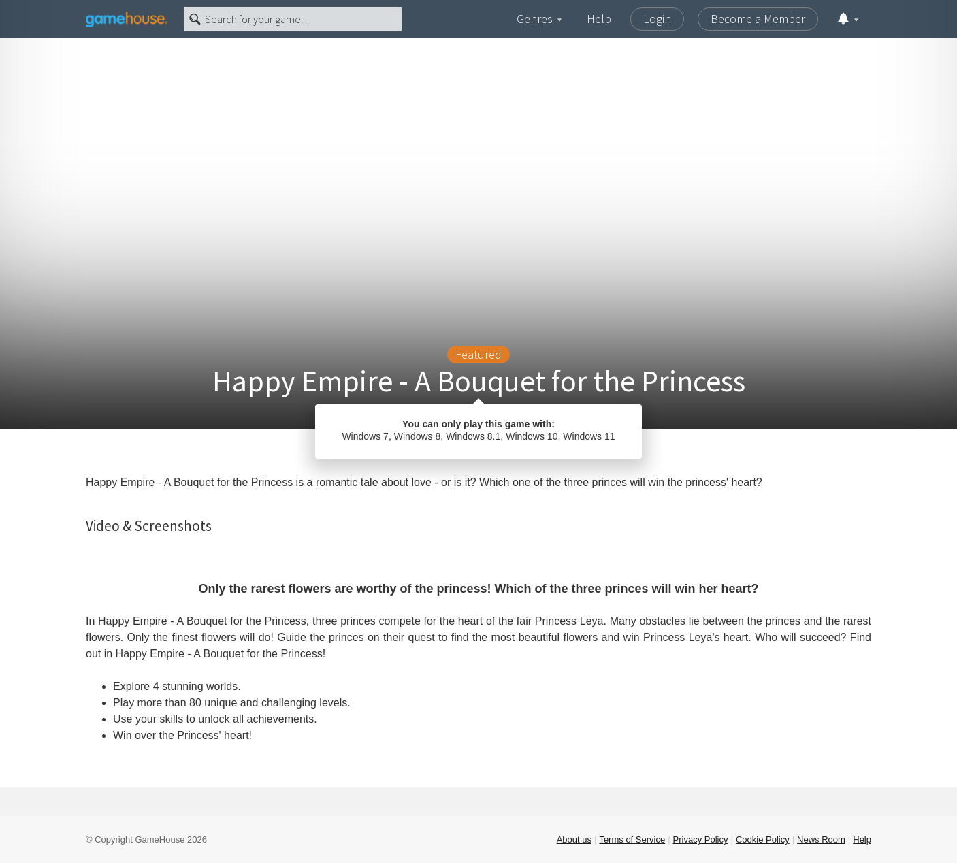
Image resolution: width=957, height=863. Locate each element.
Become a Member (758, 19)
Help (599, 19)
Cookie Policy (763, 839)
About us (574, 839)
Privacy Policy (700, 839)
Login (657, 19)
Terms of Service (632, 839)
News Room (821, 839)
